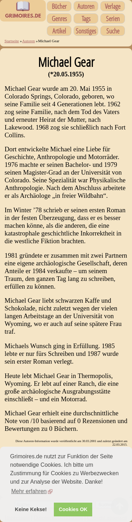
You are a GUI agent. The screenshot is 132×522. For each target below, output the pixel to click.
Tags (86, 18)
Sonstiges (86, 31)
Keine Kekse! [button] (30, 509)
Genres (59, 18)
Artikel (59, 31)
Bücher (59, 6)
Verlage (112, 6)
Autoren (85, 6)
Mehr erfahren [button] (29, 491)
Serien (113, 18)
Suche (112, 31)
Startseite (12, 41)
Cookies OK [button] (73, 509)
